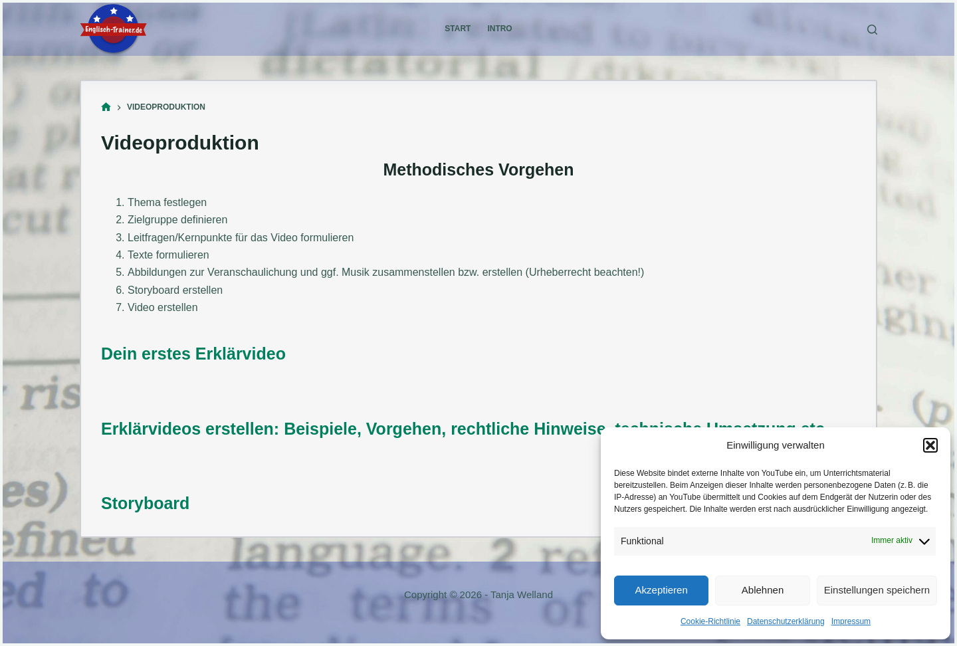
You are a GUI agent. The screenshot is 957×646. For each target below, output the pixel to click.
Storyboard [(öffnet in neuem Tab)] (145, 503)
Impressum (851, 621)
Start (458, 28)
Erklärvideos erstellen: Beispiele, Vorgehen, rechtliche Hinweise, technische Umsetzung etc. (465, 428)
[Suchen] (872, 30)
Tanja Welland (521, 594)
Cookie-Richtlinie (710, 621)
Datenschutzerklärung (786, 621)
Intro (499, 28)
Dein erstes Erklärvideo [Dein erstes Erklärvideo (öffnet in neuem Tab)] (193, 353)
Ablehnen (763, 589)
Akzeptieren (661, 589)
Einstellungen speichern (877, 589)
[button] (930, 445)
